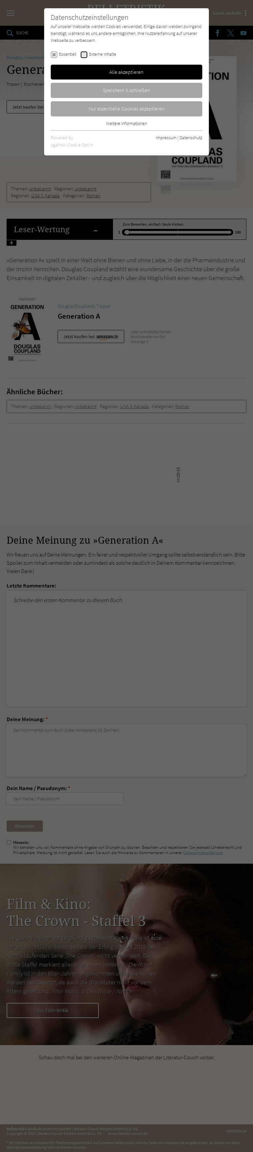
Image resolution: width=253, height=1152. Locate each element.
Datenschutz (191, 138)
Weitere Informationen (126, 123)
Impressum (166, 138)
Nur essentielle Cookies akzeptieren (127, 108)
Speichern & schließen (126, 90)
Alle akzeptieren (126, 72)
